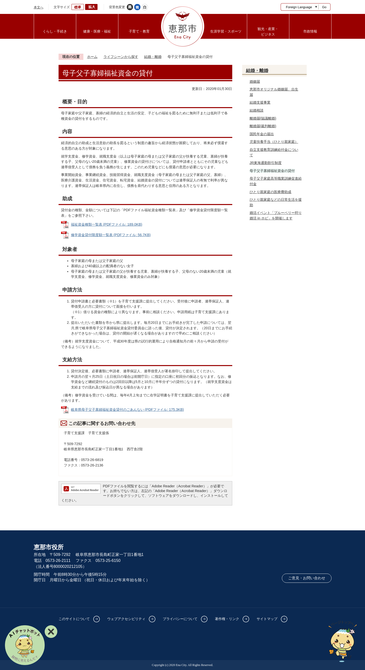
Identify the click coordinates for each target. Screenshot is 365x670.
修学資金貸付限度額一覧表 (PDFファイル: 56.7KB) (111, 235)
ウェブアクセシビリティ (126, 619)
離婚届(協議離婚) (263, 118)
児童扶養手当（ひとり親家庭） (274, 142)
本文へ (38, 7)
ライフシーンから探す (120, 57)
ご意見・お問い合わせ (306, 578)
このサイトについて (74, 619)
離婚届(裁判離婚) (263, 126)
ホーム (92, 57)
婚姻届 (255, 82)
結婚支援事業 (260, 102)
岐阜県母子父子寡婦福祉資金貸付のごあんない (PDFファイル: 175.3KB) (127, 410)
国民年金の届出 (262, 134)
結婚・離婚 (153, 57)
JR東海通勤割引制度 (266, 163)
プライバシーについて (180, 619)
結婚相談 (257, 110)
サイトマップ (267, 619)
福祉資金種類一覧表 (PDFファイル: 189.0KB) (106, 224)
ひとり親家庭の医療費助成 (270, 192)
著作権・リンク (227, 619)
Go (324, 7)
